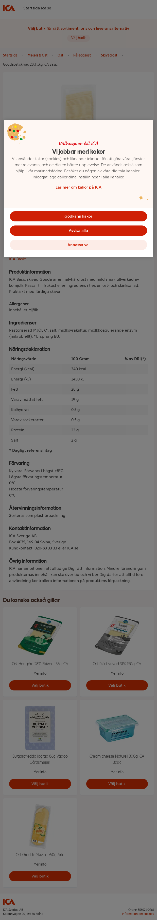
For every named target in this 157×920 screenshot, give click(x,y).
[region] (78, 188)
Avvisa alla (78, 230)
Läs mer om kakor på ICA (78, 187)
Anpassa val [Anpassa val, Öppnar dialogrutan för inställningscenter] (78, 244)
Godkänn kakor (78, 216)
